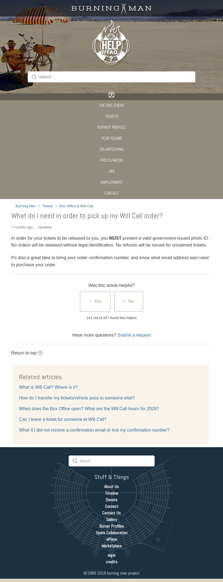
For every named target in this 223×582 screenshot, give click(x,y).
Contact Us (111, 513)
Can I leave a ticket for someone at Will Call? (63, 419)
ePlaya (111, 539)
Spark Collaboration (111, 533)
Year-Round (111, 138)
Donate (111, 500)
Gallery (111, 519)
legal (111, 555)
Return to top (27, 353)
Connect (111, 506)
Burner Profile (111, 127)
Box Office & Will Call (76, 206)
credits (112, 562)
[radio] (95, 301)
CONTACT (111, 193)
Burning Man (26, 206)
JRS (111, 171)
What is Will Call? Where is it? (48, 387)
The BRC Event (111, 105)
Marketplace (112, 546)
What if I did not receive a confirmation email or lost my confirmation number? (94, 430)
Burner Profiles (111, 526)
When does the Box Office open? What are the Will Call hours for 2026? (89, 408)
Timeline (111, 493)
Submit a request (134, 335)
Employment (112, 182)
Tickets (111, 116)
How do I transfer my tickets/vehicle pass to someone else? (77, 398)
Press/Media (111, 160)
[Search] (111, 76)
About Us (111, 486)
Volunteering (111, 149)
